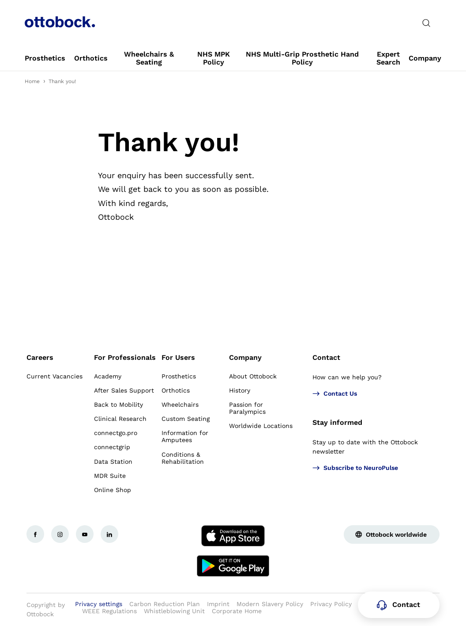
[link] (45, 58)
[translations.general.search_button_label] (426, 23)
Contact (326, 357)
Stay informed (337, 422)
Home (32, 81)
